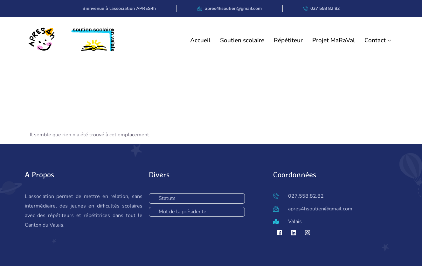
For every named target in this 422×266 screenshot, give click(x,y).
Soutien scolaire (242, 40)
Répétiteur (288, 40)
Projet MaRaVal (333, 40)
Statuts (167, 198)
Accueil (200, 40)
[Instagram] (307, 232)
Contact (378, 40)
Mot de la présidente (182, 211)
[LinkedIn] (293, 232)
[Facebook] (279, 232)
